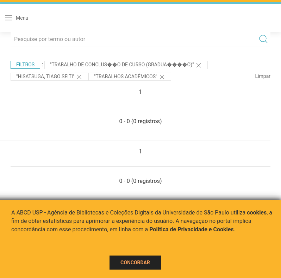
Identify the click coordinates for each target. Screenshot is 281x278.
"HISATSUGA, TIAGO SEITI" (49, 76)
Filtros (25, 64)
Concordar (135, 262)
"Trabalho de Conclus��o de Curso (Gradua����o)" (126, 65)
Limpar (262, 76)
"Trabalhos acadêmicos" (130, 76)
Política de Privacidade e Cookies (191, 229)
